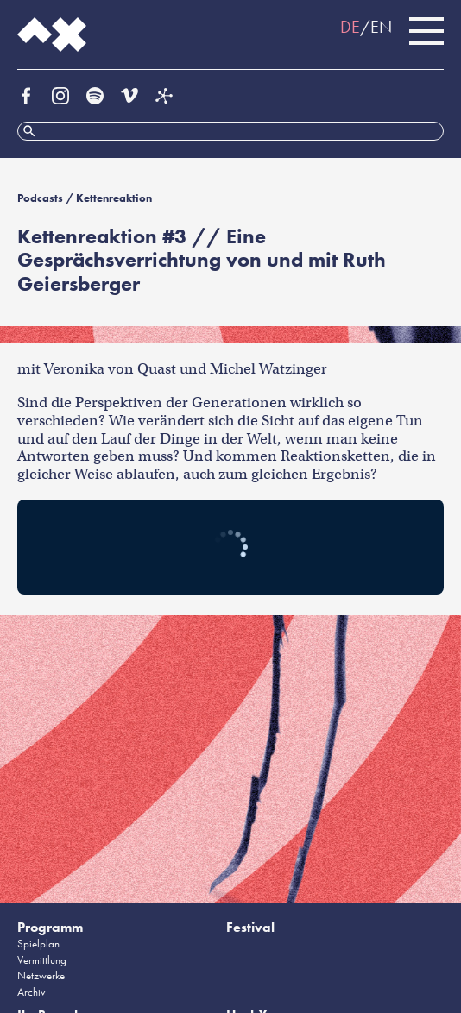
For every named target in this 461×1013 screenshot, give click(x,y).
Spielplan (38, 943)
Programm (50, 927)
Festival (250, 927)
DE (350, 27)
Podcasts (40, 198)
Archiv (31, 992)
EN (381, 27)
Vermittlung (41, 960)
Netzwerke (41, 975)
